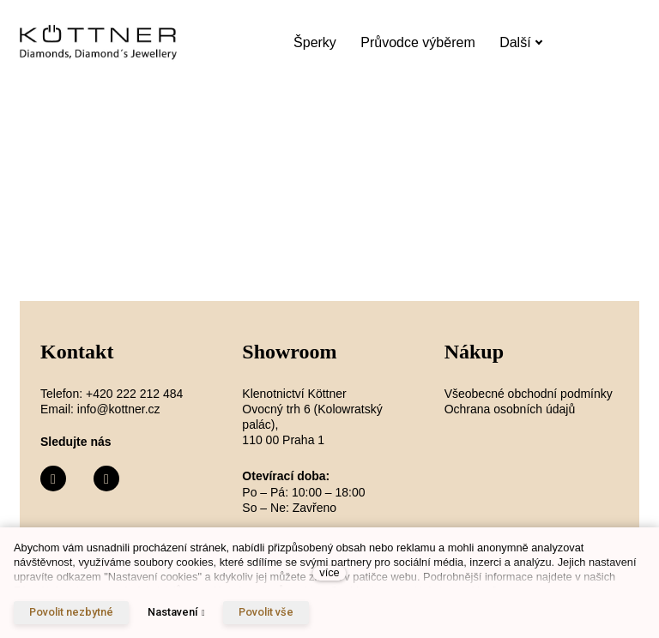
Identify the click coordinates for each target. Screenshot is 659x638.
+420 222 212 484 (134, 393)
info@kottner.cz (118, 409)
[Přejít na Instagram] (106, 478)
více (329, 572)
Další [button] (520, 42)
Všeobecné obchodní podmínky (528, 393)
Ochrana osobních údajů (510, 409)
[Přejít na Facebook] (53, 478)
